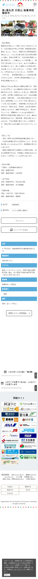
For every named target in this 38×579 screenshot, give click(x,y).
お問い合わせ (30, 550)
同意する (7, 575)
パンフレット (9, 548)
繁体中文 (28, 558)
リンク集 (19, 548)
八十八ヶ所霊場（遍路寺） (20, 210)
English (10, 558)
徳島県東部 (15, 205)
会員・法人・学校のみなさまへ (13, 550)
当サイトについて (17, 546)
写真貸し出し (29, 548)
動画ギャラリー (31, 546)
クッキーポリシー (18, 569)
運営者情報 (5, 546)
